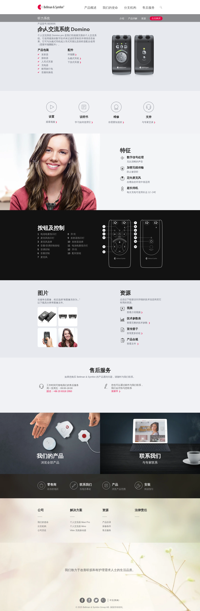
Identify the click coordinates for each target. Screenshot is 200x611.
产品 (115, 484)
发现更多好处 (135, 333)
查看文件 (133, 343)
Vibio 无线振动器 (78, 530)
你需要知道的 (116, 122)
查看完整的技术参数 (138, 322)
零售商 (51, 484)
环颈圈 (72, 54)
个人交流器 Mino (78, 526)
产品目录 (106, 522)
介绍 (122, 18)
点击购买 (156, 18)
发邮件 (114, 391)
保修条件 (106, 526)
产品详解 (132, 18)
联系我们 (86, 484)
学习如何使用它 (84, 122)
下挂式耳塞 (74, 62)
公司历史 (42, 530)
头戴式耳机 (74, 58)
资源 (143, 18)
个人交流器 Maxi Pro (80, 522)
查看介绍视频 (135, 312)
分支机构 (42, 526)
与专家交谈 (148, 122)
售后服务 (106, 530)
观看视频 (51, 122)
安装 (147, 484)
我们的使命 (43, 522)
